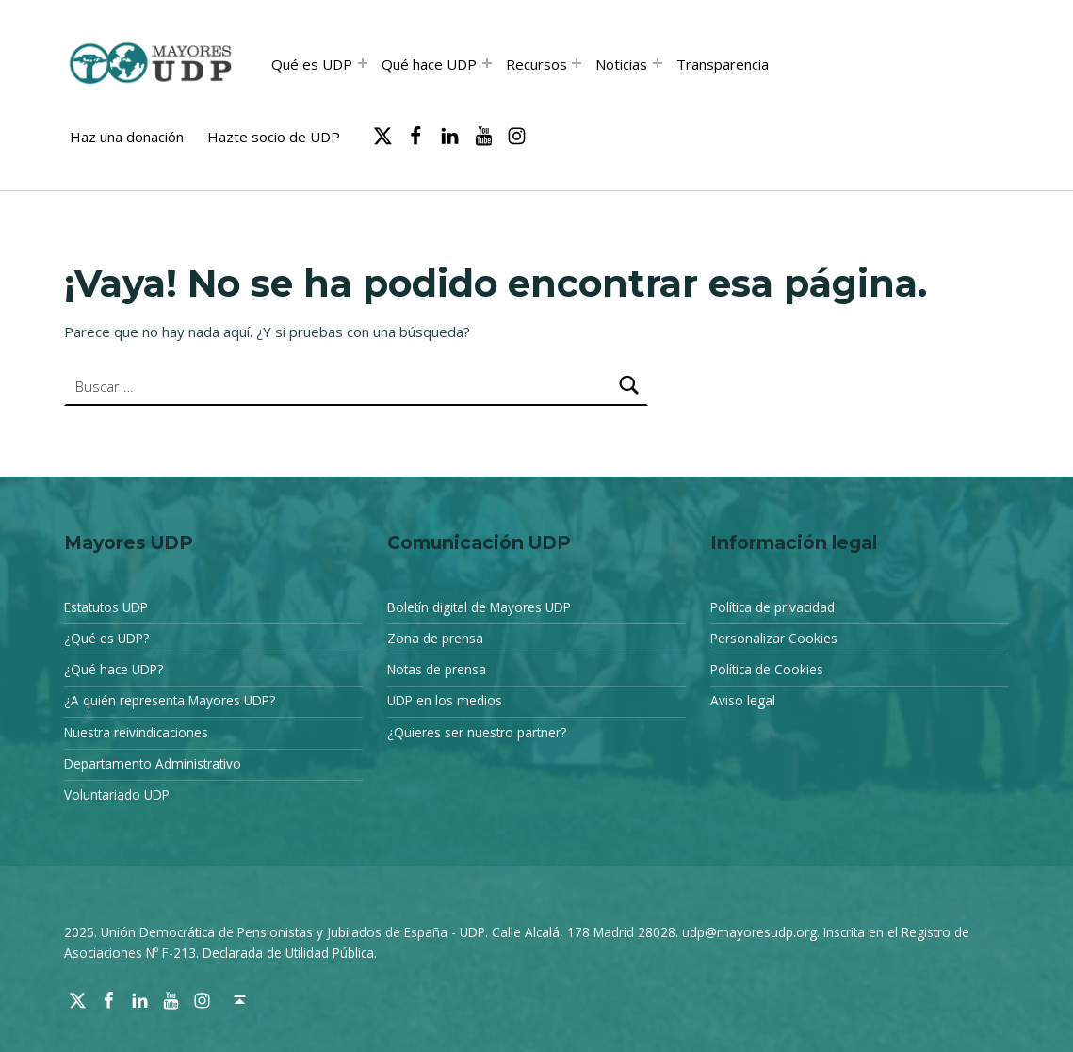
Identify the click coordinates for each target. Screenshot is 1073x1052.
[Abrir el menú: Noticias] (657, 63)
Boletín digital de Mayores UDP (479, 607)
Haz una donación (127, 136)
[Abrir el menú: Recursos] (576, 63)
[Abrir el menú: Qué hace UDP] (487, 63)
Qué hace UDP (429, 64)
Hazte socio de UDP (273, 136)
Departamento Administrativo (152, 763)
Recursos (536, 64)
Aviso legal (742, 700)
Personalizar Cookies (773, 638)
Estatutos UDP (106, 607)
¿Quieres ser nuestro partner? (476, 732)
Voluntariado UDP (117, 794)
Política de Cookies (766, 669)
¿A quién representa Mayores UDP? (169, 700)
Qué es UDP (311, 64)
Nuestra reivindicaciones (136, 732)
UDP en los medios (444, 700)
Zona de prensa (435, 638)
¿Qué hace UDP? (113, 669)
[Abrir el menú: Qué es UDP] (362, 63)
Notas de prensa (436, 669)
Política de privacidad (772, 607)
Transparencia (722, 64)
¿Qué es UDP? (106, 638)
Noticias (621, 64)
